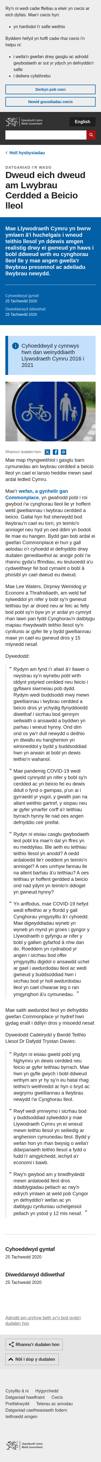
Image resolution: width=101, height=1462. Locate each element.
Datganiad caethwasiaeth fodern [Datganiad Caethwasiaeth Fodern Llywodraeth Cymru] (36, 1410)
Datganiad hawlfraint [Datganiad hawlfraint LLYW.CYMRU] (25, 1397)
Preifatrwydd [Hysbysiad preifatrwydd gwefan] (17, 1403)
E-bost (63, 452)
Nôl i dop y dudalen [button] (35, 1359)
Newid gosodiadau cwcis (50, 102)
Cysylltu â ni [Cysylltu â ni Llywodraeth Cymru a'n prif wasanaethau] (17, 1391)
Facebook (55, 452)
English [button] (82, 121)
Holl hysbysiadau (27, 153)
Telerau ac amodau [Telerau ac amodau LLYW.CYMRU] (54, 1403)
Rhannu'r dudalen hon (37, 1344)
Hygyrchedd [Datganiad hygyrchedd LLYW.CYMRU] (46, 1391)
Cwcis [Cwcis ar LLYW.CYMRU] (57, 1397)
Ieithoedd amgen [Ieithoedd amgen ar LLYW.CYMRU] (21, 1416)
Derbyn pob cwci (50, 89)
